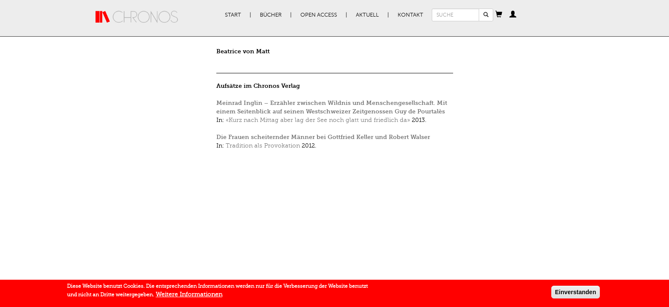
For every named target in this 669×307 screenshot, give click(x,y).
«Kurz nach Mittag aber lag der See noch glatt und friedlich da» (318, 120)
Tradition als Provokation (263, 145)
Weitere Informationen (189, 296)
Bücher (271, 15)
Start (233, 15)
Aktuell (367, 15)
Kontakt (410, 15)
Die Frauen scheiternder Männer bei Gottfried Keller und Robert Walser (323, 137)
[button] (498, 15)
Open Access (318, 15)
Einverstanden (575, 293)
